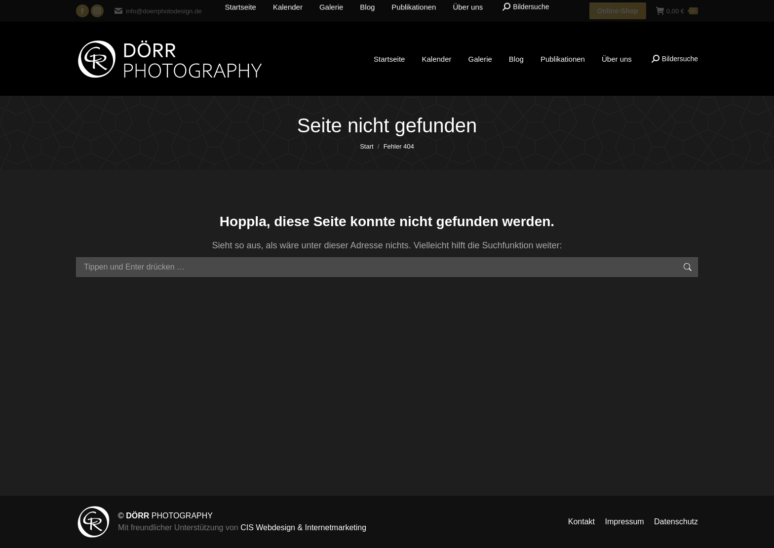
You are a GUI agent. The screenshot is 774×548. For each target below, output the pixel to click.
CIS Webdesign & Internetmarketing (303, 527)
